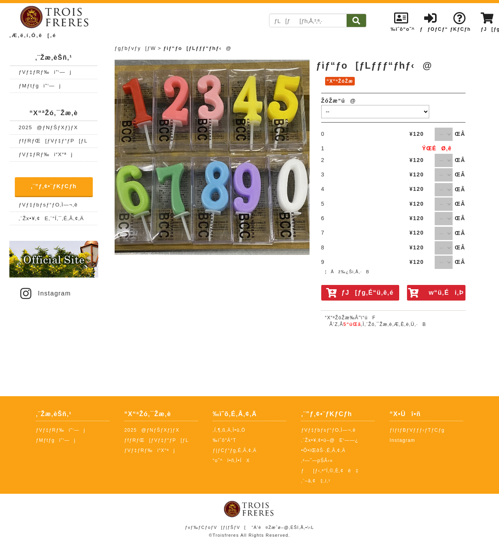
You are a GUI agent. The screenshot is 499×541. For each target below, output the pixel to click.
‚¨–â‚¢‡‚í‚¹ (316, 481)
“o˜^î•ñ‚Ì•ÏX (231, 460)
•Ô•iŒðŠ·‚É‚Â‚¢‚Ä (323, 450)
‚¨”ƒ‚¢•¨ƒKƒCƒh (54, 186)
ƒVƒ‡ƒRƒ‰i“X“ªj (46, 154)
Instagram (44, 293)
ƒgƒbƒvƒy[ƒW (135, 48)
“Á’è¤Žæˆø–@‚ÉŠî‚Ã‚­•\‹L (282, 527)
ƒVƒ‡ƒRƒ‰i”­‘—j (45, 72)
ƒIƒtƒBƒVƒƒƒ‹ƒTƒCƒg (416, 430)
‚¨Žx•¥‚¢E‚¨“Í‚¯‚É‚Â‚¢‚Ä (51, 218)
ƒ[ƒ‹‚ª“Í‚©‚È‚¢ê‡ (330, 470)
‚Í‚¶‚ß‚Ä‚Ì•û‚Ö (229, 430)
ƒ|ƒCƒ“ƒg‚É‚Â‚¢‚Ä (235, 450)
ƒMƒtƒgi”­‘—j (40, 86)
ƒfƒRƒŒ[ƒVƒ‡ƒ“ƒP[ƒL (53, 141)
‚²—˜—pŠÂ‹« (317, 460)
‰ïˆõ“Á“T (225, 440)
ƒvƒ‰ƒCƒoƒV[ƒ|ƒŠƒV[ (215, 527)
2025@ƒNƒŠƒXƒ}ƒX (48, 127)
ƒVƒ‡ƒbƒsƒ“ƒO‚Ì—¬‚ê (48, 205)
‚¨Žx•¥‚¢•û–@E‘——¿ (329, 440)
